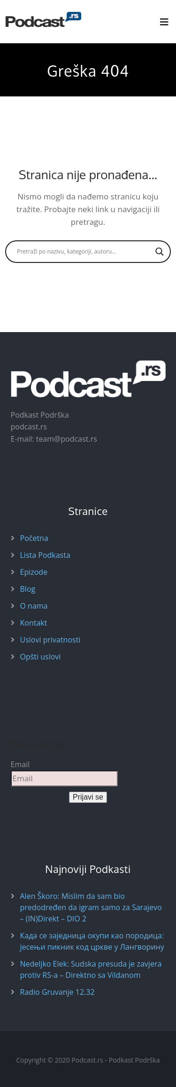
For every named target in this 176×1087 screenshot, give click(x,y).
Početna (34, 538)
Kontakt (33, 623)
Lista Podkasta (45, 555)
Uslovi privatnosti (50, 640)
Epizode (34, 572)
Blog (28, 589)
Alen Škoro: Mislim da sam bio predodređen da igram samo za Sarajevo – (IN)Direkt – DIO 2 (91, 907)
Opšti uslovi (40, 656)
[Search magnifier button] (159, 251)
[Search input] (84, 251)
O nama (34, 606)
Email (20, 764)
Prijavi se (88, 797)
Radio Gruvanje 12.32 (57, 992)
